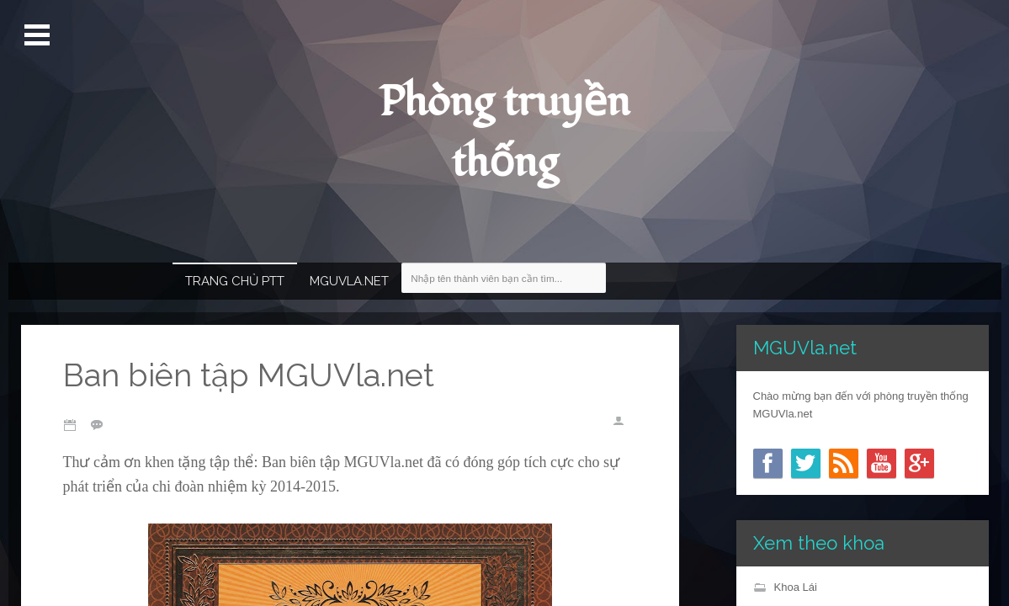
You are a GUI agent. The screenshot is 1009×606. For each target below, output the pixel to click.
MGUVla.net (349, 281)
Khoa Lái (795, 587)
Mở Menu (39, 35)
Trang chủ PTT (234, 281)
